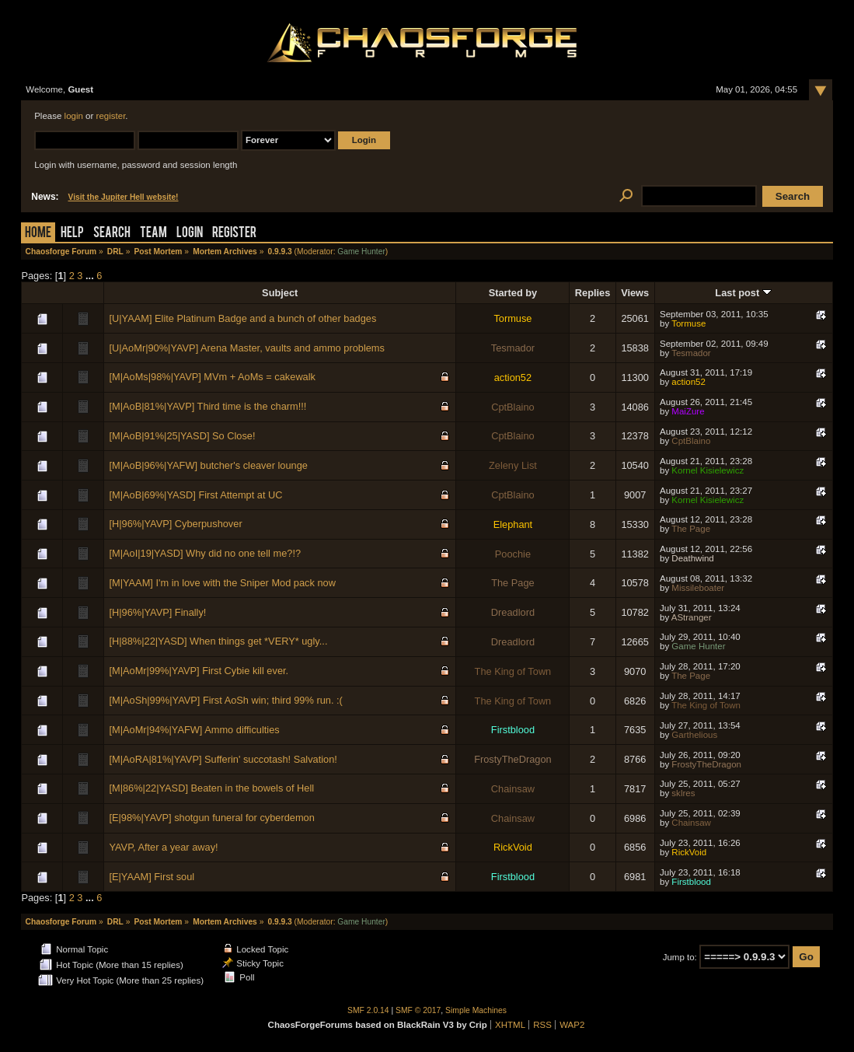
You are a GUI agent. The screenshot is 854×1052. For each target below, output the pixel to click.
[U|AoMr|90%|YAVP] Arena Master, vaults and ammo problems (246, 348)
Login (189, 233)
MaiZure (687, 411)
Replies (593, 293)
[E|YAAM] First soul (151, 876)
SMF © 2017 (418, 1010)
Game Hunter (361, 251)
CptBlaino (513, 407)
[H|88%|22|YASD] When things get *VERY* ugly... (218, 641)
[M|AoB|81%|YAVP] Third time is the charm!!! (207, 406)
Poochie (513, 554)
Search (112, 233)
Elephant (513, 524)
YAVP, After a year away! (163, 847)
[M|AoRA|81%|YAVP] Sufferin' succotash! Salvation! (222, 759)
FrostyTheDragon (513, 759)
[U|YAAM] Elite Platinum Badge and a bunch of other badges (242, 318)
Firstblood (513, 730)
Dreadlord (513, 612)
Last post (743, 293)
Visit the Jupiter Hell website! (123, 197)
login (73, 116)
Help (72, 233)
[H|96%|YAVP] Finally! (157, 612)
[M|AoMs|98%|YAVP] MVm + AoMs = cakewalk (212, 377)
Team (153, 233)
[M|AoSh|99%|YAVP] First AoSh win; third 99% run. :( (225, 700)
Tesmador (513, 348)
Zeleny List (513, 465)
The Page (690, 528)
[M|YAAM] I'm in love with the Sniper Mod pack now (222, 583)
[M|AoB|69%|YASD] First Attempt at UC (195, 495)
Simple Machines (476, 1010)
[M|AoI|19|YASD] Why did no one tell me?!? (205, 553)
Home (38, 233)
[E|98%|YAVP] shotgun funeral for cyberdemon (211, 817)
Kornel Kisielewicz (707, 470)
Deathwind (692, 558)
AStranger (691, 617)
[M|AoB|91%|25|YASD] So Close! (182, 436)
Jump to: (680, 957)
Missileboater (697, 587)
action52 (513, 377)
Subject (280, 293)
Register (234, 233)
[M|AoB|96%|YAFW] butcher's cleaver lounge (208, 465)
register (111, 116)
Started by (513, 293)
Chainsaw (513, 789)
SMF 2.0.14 (368, 1010)
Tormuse (512, 318)
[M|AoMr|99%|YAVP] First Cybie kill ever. (198, 670)
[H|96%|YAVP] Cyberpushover (175, 523)
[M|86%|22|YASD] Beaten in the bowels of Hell (211, 788)
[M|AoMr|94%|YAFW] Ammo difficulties (194, 730)
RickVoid (512, 847)
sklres (683, 793)
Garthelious (694, 734)
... (90, 275)
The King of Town (513, 671)
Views (635, 293)
